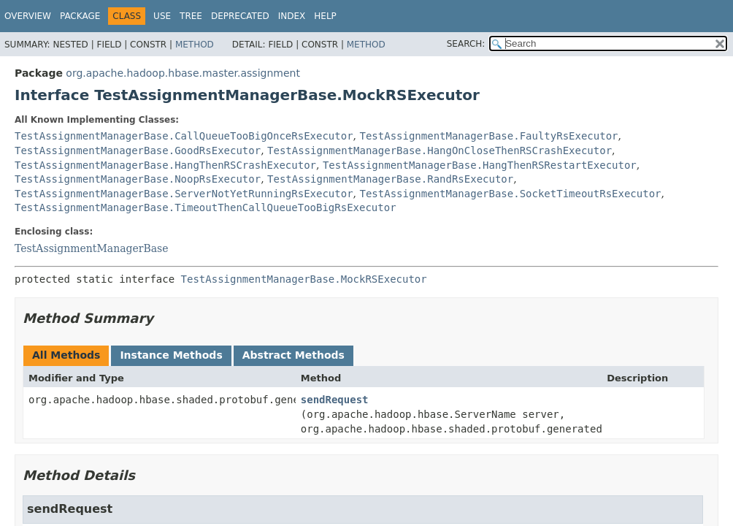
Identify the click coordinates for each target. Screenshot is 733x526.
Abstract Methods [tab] (293, 355)
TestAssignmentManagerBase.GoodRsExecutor (138, 150)
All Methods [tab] (66, 355)
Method (194, 44)
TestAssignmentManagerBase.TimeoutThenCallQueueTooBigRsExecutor (205, 207)
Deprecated (240, 16)
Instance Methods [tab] (171, 355)
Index (292, 16)
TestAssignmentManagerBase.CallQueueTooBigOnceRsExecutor (184, 136)
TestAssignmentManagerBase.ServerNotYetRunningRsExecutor (184, 193)
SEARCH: (466, 44)
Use (162, 16)
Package (80, 16)
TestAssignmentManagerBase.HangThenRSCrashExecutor (165, 165)
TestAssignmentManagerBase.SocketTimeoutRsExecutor (510, 193)
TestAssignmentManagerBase (92, 248)
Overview (27, 16)
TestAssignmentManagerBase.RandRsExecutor (390, 179)
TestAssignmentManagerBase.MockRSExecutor (304, 279)
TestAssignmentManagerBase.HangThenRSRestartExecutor (480, 165)
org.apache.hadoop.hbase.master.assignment (183, 73)
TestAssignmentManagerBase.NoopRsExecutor (138, 179)
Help (325, 16)
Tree (191, 16)
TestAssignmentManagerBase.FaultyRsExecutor (489, 136)
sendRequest (335, 399)
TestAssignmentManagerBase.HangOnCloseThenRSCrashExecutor (439, 150)
